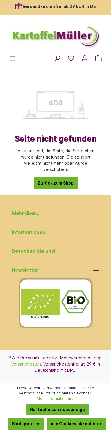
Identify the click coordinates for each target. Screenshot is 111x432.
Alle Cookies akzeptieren (76, 423)
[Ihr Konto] (84, 58)
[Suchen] (57, 58)
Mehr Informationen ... (56, 398)
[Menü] (13, 58)
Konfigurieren (26, 423)
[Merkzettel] (71, 58)
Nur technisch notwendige (57, 409)
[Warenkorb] (98, 58)
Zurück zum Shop (56, 182)
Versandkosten (26, 363)
